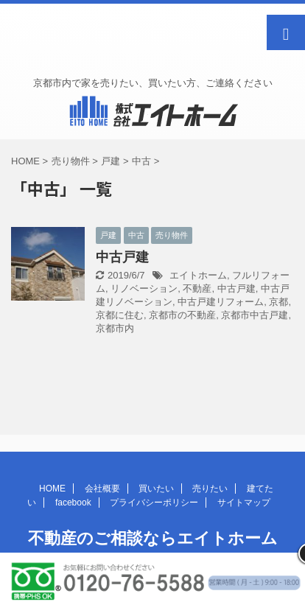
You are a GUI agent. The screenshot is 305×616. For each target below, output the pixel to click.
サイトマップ (243, 502)
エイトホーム (198, 275)
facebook (73, 502)
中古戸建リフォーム (221, 301)
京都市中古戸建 (254, 315)
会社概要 (102, 488)
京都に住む (120, 315)
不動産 (197, 288)
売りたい (210, 488)
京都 (278, 301)
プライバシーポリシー (154, 502)
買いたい (156, 488)
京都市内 (115, 328)
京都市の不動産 (182, 315)
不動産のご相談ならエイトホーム (153, 538)
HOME (52, 488)
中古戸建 (122, 257)
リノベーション (144, 288)
